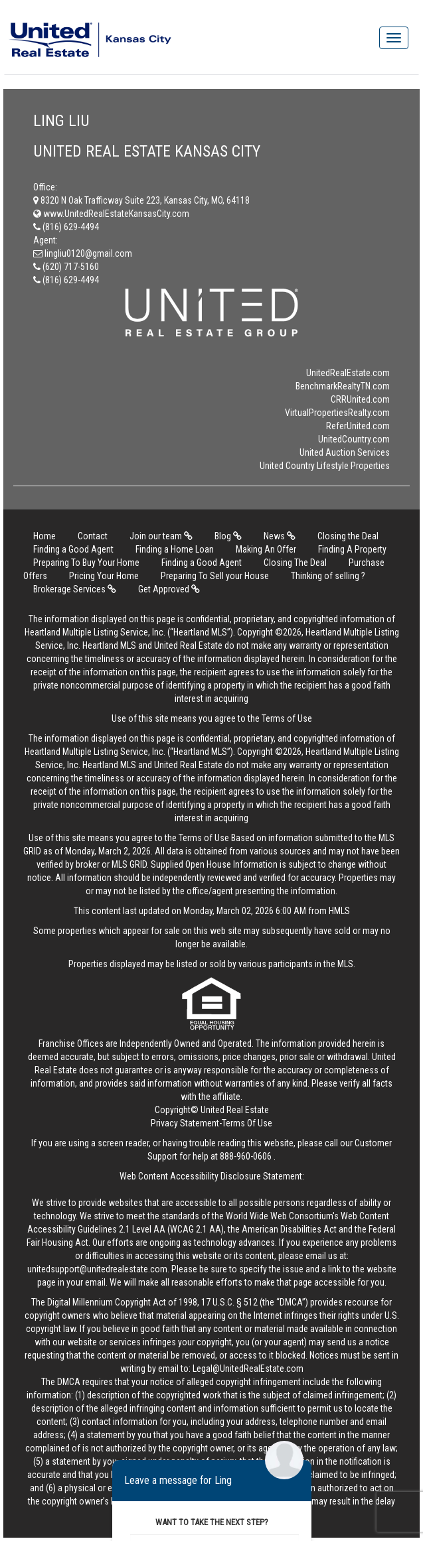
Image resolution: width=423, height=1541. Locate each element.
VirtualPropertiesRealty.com (337, 412)
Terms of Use (287, 718)
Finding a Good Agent (73, 549)
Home (44, 536)
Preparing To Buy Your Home (86, 562)
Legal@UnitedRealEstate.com (248, 1368)
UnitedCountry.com (354, 439)
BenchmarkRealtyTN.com (343, 386)
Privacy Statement (185, 1123)
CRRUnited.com (360, 399)
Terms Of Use (247, 1123)
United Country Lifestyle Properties (325, 465)
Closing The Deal (295, 562)
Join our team (161, 536)
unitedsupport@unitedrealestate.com (97, 1269)
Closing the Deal (348, 536)
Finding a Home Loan (174, 549)
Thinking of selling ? (328, 575)
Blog (228, 536)
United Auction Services (344, 452)
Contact (93, 536)
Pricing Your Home (104, 575)
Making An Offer (266, 549)
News (280, 536)
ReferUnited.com (358, 426)
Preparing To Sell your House (215, 575)
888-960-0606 (246, 1156)
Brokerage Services (74, 589)
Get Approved (169, 589)
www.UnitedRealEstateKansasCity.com (111, 213)
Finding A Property (352, 549)
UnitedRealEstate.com (348, 373)
